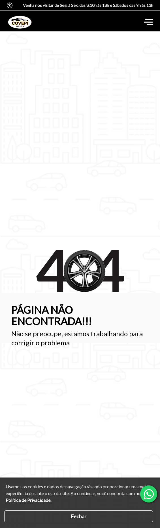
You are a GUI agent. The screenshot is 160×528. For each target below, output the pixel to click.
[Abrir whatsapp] (149, 494)
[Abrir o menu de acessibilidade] (9, 5)
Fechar (78, 516)
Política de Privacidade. (28, 500)
